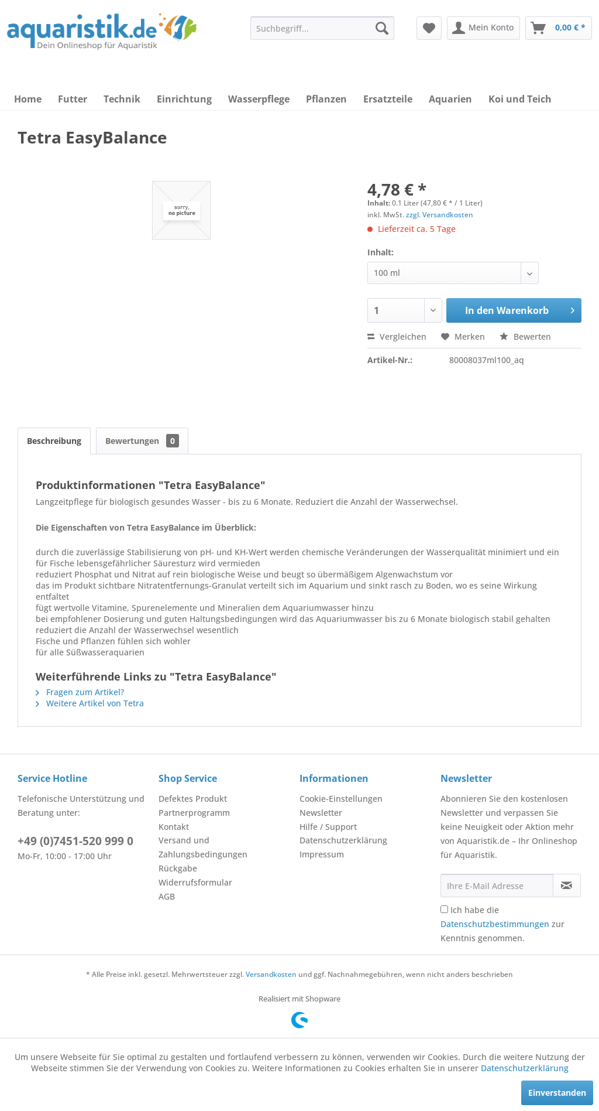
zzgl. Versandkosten (439, 215)
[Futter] (72, 99)
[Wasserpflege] (259, 99)
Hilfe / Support (328, 826)
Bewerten (525, 336)
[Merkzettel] (429, 28)
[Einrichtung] (184, 99)
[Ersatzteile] (388, 99)
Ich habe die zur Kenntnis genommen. (502, 924)
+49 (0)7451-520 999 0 (75, 841)
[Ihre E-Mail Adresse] (496, 885)
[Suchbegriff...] (322, 28)
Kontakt (174, 826)
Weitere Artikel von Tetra (90, 703)
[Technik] (122, 99)
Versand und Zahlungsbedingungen (203, 847)
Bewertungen (142, 440)
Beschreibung (54, 440)
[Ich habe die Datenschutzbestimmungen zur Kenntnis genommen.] (444, 909)
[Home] (28, 99)
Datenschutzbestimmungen (494, 923)
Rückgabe (178, 868)
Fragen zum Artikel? (80, 692)
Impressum (322, 854)
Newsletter (321, 812)
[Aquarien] (450, 99)
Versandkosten (271, 974)
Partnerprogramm (194, 812)
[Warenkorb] (558, 28)
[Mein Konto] (483, 28)
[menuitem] (322, 28)
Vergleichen (396, 336)
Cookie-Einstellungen (341, 798)
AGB (167, 896)
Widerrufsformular (195, 882)
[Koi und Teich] (520, 99)
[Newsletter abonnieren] (567, 885)
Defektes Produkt (193, 798)
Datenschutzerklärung (343, 840)
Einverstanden (557, 1092)
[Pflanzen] (326, 99)
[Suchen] (382, 28)
